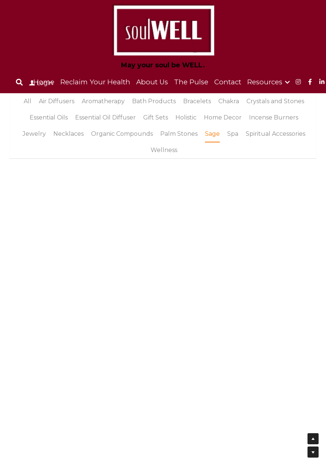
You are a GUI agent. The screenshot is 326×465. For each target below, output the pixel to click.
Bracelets (197, 101)
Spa (232, 133)
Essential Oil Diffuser (105, 117)
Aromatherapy (103, 101)
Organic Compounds (122, 133)
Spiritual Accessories (275, 133)
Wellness (164, 150)
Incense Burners (273, 117)
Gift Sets (155, 117)
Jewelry (34, 133)
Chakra (228, 101)
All (27, 101)
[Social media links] (298, 82)
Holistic (185, 117)
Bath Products (154, 101)
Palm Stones (179, 133)
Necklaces (68, 133)
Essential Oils (49, 117)
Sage (212, 133)
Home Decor (223, 117)
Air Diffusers (56, 101)
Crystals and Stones (275, 101)
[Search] (19, 82)
